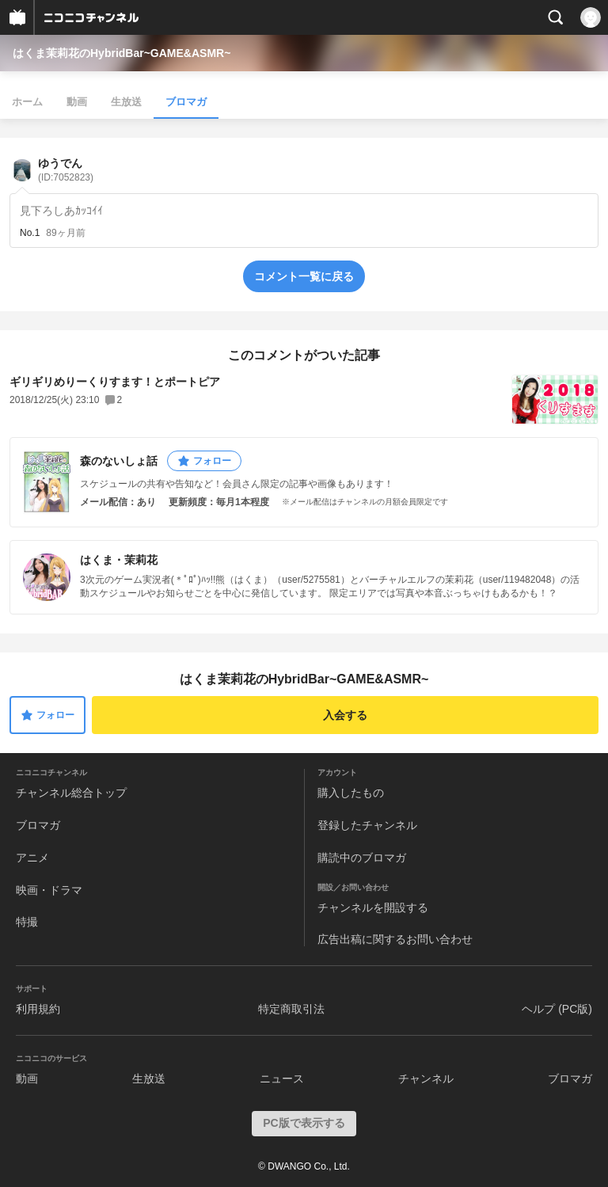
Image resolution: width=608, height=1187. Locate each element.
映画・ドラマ (49, 890)
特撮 (27, 921)
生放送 (126, 102)
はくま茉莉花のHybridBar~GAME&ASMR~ (121, 53)
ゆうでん (65, 170)
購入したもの (350, 792)
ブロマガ (186, 102)
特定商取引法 (291, 1008)
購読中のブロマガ (361, 857)
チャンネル (426, 1078)
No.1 (30, 233)
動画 (76, 102)
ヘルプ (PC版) (557, 1008)
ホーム (27, 102)
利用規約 (38, 1008)
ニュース (282, 1078)
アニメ (32, 857)
